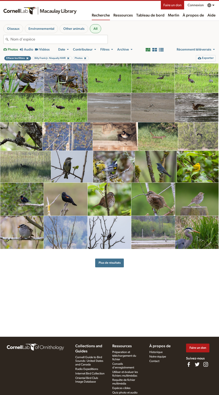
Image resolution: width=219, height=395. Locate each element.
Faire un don (172, 5)
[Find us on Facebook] (188, 364)
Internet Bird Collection (90, 373)
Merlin (173, 15)
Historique (156, 352)
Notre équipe (157, 356)
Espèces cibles (121, 388)
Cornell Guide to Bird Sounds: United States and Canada (89, 361)
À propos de (193, 15)
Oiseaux (13, 28)
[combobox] (59, 39)
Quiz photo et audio (125, 392)
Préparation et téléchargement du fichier (124, 356)
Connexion (196, 5)
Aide (211, 15)
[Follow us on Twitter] (197, 364)
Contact (154, 361)
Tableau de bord (150, 15)
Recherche (101, 15)
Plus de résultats (110, 262)
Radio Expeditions (86, 369)
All (95, 28)
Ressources (123, 15)
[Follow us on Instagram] (205, 364)
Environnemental (41, 28)
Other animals (73, 28)
